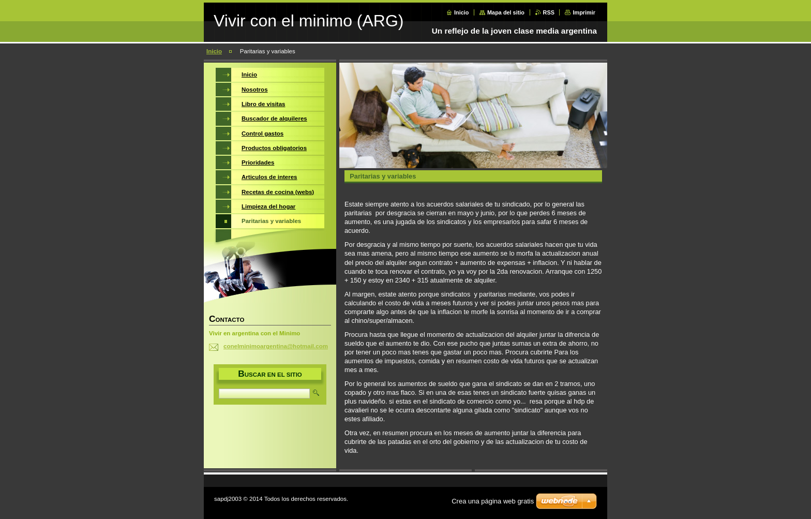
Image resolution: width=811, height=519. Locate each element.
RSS (548, 12)
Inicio (461, 12)
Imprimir (584, 12)
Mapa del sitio (505, 12)
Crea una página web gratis (493, 501)
